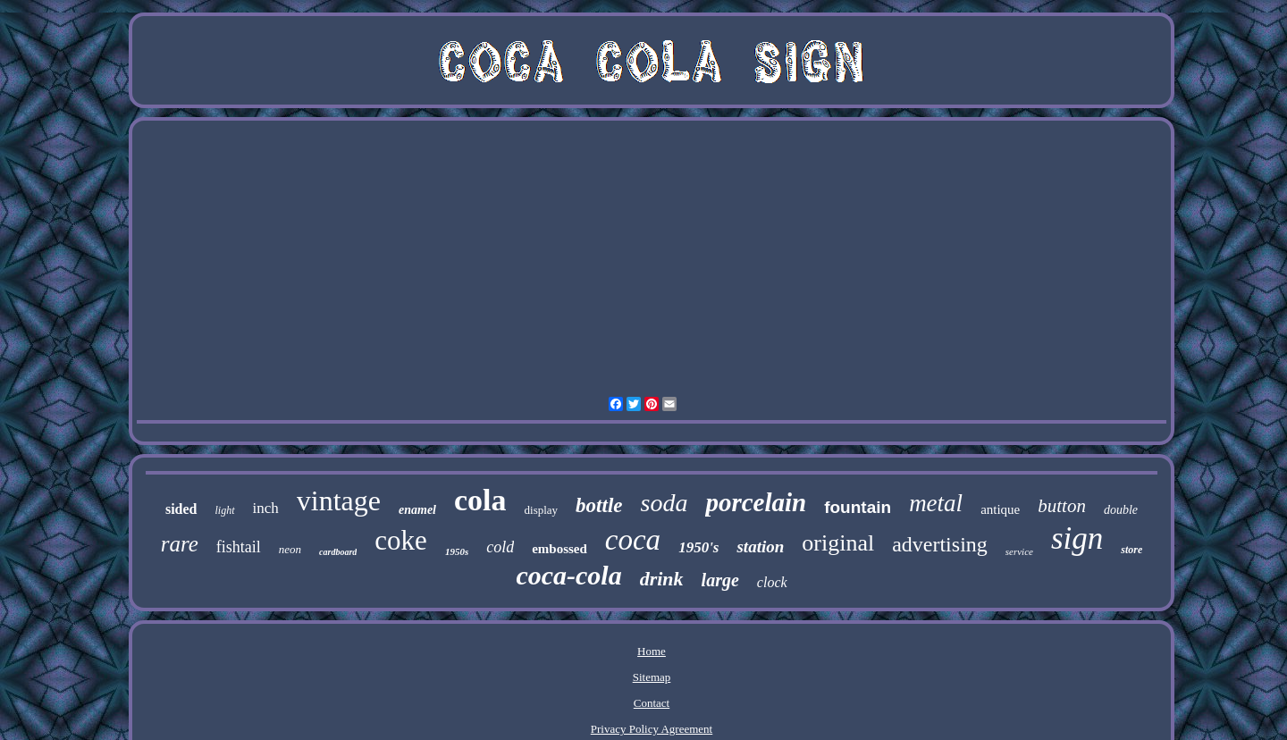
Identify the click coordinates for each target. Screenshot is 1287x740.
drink (662, 579)
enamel (417, 510)
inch (266, 508)
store (1131, 549)
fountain (857, 507)
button (1062, 506)
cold (500, 547)
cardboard (338, 552)
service (1019, 551)
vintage (339, 500)
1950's (698, 547)
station (760, 546)
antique (1000, 509)
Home (651, 651)
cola (480, 500)
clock (772, 582)
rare (179, 544)
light (225, 510)
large (720, 580)
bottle (599, 505)
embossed (559, 549)
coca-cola (568, 575)
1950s (456, 551)
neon (290, 549)
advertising (940, 544)
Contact (651, 703)
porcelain (755, 502)
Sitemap (652, 677)
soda (664, 503)
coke (400, 540)
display (542, 510)
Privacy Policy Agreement (651, 729)
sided (181, 509)
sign (1077, 538)
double (1121, 510)
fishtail (238, 547)
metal (936, 503)
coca (632, 540)
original (838, 543)
